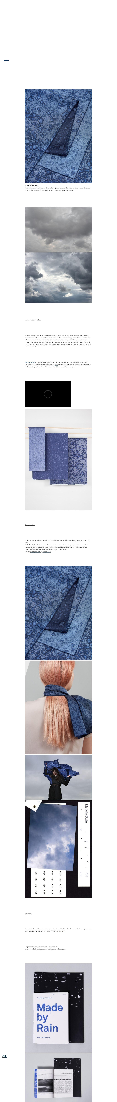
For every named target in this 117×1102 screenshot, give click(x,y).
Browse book (61, 931)
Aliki (4, 1056)
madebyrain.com (35, 551)
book (56, 364)
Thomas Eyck (47, 551)
